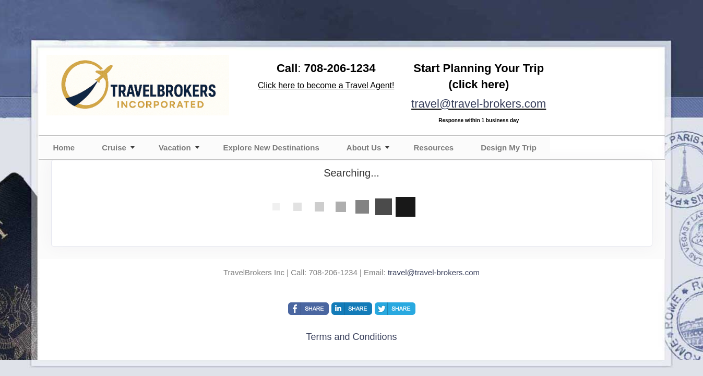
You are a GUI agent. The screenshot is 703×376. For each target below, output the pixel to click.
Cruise (114, 147)
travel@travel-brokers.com (478, 103)
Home (64, 147)
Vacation (175, 147)
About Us (364, 147)
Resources (433, 147)
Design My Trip (509, 147)
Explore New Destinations (271, 147)
